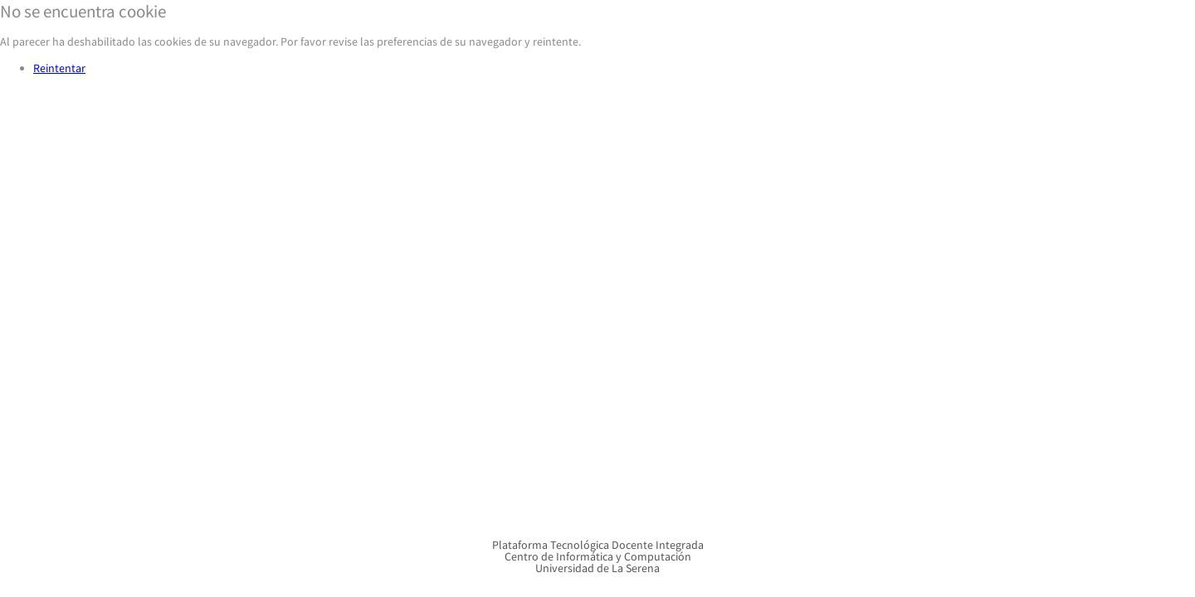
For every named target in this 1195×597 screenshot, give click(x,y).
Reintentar (59, 68)
